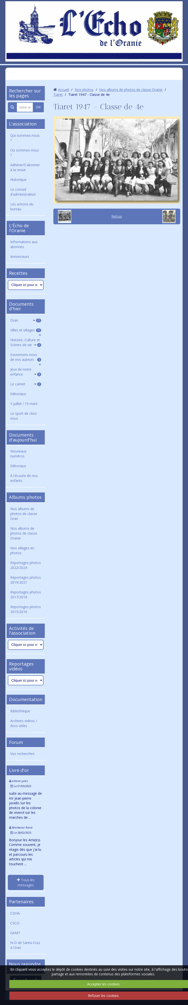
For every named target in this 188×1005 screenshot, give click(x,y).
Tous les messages (26, 882)
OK (38, 107)
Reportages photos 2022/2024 (25, 565)
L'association (22, 124)
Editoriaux (18, 393)
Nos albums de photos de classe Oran (23, 513)
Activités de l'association (22, 630)
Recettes (18, 273)
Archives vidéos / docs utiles (23, 723)
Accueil (63, 89)
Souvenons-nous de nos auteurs (25, 357)
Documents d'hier (21, 306)
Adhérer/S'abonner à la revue (25, 167)
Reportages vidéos (21, 666)
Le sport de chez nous (23, 416)
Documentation (25, 699)
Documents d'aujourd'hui (23, 437)
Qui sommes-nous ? (25, 138)
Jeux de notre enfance (25, 372)
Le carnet (25, 384)
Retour (116, 216)
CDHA (15, 913)
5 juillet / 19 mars (24, 403)
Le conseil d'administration (23, 192)
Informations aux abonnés (23, 244)
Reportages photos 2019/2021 (25, 580)
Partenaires (21, 901)
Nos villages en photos (22, 550)
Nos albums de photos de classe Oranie (23, 533)
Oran (25, 320)
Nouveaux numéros (18, 453)
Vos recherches (22, 753)
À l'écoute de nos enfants (24, 478)
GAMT (15, 932)
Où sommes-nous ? (24, 152)
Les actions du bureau (21, 206)
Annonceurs (19, 256)
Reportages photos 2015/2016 (25, 609)
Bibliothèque (20, 711)
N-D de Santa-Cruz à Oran (25, 945)
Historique (18, 179)
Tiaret (58, 94)
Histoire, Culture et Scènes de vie (25, 342)
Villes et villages (25, 330)
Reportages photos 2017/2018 (25, 594)
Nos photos (84, 89)
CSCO (14, 923)
